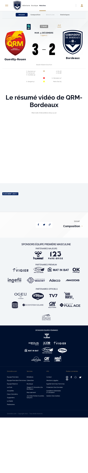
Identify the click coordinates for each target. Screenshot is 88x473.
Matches (42, 5)
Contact (49, 432)
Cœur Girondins (12, 449)
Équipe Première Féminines (16, 436)
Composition (35, 15)
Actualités (10, 446)
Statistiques (65, 15)
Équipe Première (12, 432)
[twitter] (44, 280)
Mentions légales (52, 436)
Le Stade (10, 456)
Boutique (34, 5)
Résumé (22, 15)
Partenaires (11, 460)
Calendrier (30, 436)
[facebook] (38, 280)
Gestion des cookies (53, 451)
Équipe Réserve (12, 439)
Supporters (11, 453)
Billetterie (26, 5)
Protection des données (54, 443)
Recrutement (31, 448)
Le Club (9, 443)
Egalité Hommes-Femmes (55, 439)
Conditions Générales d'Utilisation (53, 447)
